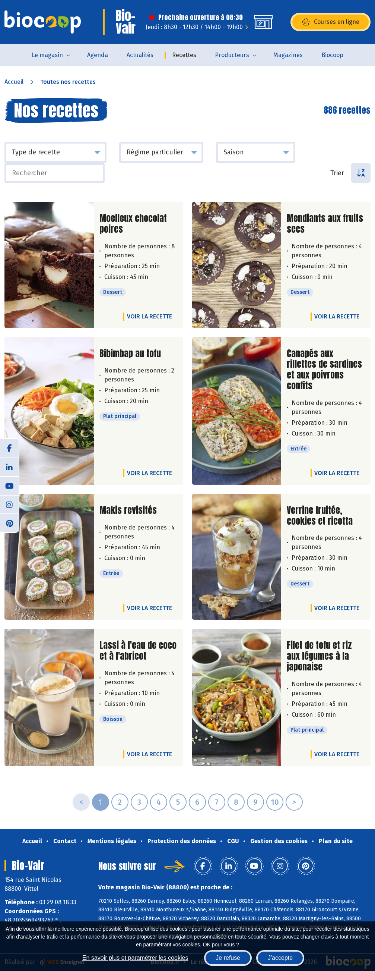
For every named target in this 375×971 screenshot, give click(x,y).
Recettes (184, 55)
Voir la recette (149, 316)
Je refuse (228, 958)
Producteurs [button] (232, 55)
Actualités (140, 55)
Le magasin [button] (47, 55)
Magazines (288, 55)
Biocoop (332, 55)
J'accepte (280, 958)
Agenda (97, 55)
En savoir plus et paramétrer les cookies (135, 958)
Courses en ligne (330, 22)
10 (275, 802)
